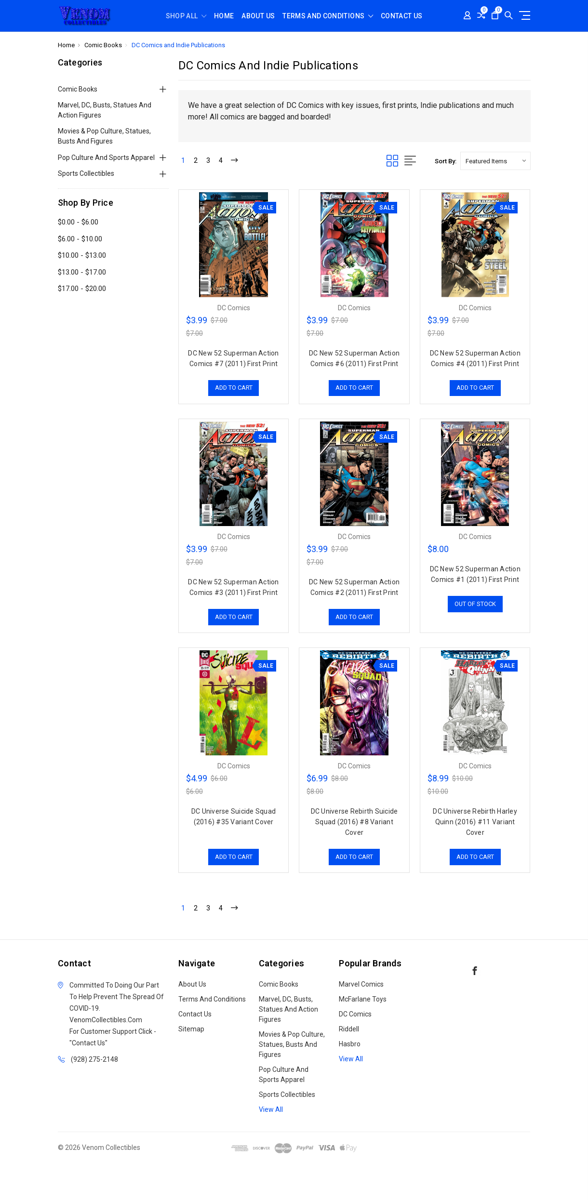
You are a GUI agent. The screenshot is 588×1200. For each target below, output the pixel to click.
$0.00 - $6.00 (78, 222)
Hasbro (350, 1044)
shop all (186, 16)
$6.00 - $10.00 (80, 239)
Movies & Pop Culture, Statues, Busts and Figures (104, 136)
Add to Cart (233, 388)
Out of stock (475, 603)
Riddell (349, 1029)
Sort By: (445, 161)
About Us (258, 16)
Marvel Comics (361, 984)
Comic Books (77, 89)
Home (224, 16)
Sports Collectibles (86, 173)
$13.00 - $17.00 (82, 272)
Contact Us (402, 16)
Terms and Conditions (327, 16)
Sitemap (191, 1029)
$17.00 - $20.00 (82, 288)
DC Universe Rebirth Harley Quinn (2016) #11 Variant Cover (475, 821)
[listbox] (495, 161)
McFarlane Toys (363, 999)
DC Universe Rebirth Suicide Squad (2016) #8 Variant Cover (354, 821)
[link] (294, 1182)
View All (271, 1109)
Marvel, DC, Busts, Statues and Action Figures (104, 110)
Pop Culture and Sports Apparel (106, 157)
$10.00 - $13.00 (82, 255)
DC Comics (355, 1014)
